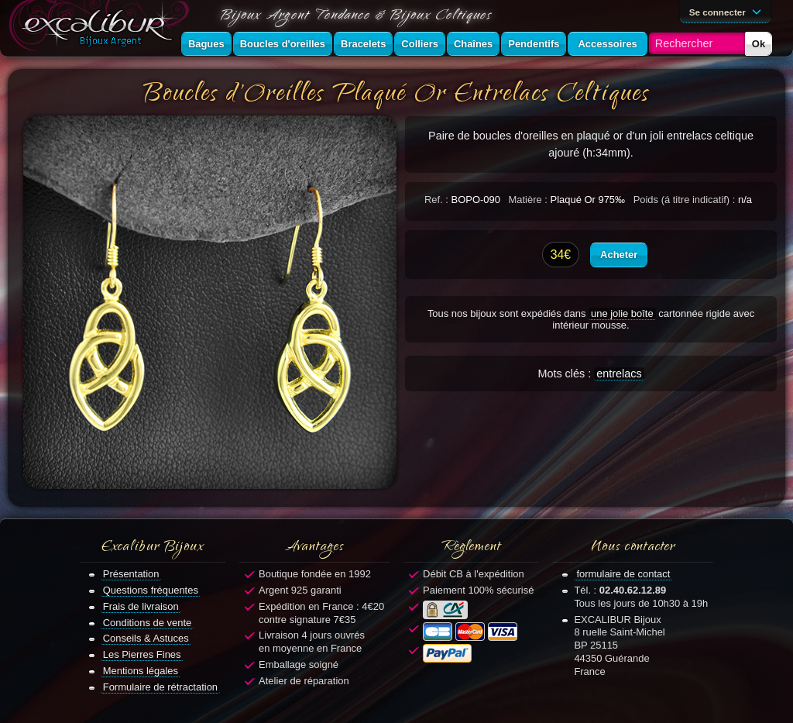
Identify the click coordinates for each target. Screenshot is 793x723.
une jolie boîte (622, 313)
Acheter (618, 254)
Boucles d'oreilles (282, 44)
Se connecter (728, 11)
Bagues (206, 44)
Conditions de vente (147, 622)
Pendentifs (533, 44)
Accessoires (607, 44)
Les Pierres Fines (142, 654)
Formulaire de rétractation (160, 687)
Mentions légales (140, 671)
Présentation (131, 574)
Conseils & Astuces (146, 638)
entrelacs (618, 373)
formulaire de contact (623, 574)
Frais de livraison (141, 606)
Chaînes (473, 44)
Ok (758, 44)
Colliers (419, 44)
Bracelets (363, 44)
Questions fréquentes (150, 590)
